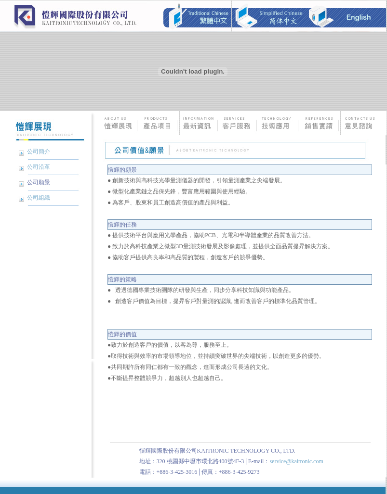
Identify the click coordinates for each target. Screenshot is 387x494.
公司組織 (38, 197)
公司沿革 (38, 167)
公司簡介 (38, 151)
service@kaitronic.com (296, 461)
